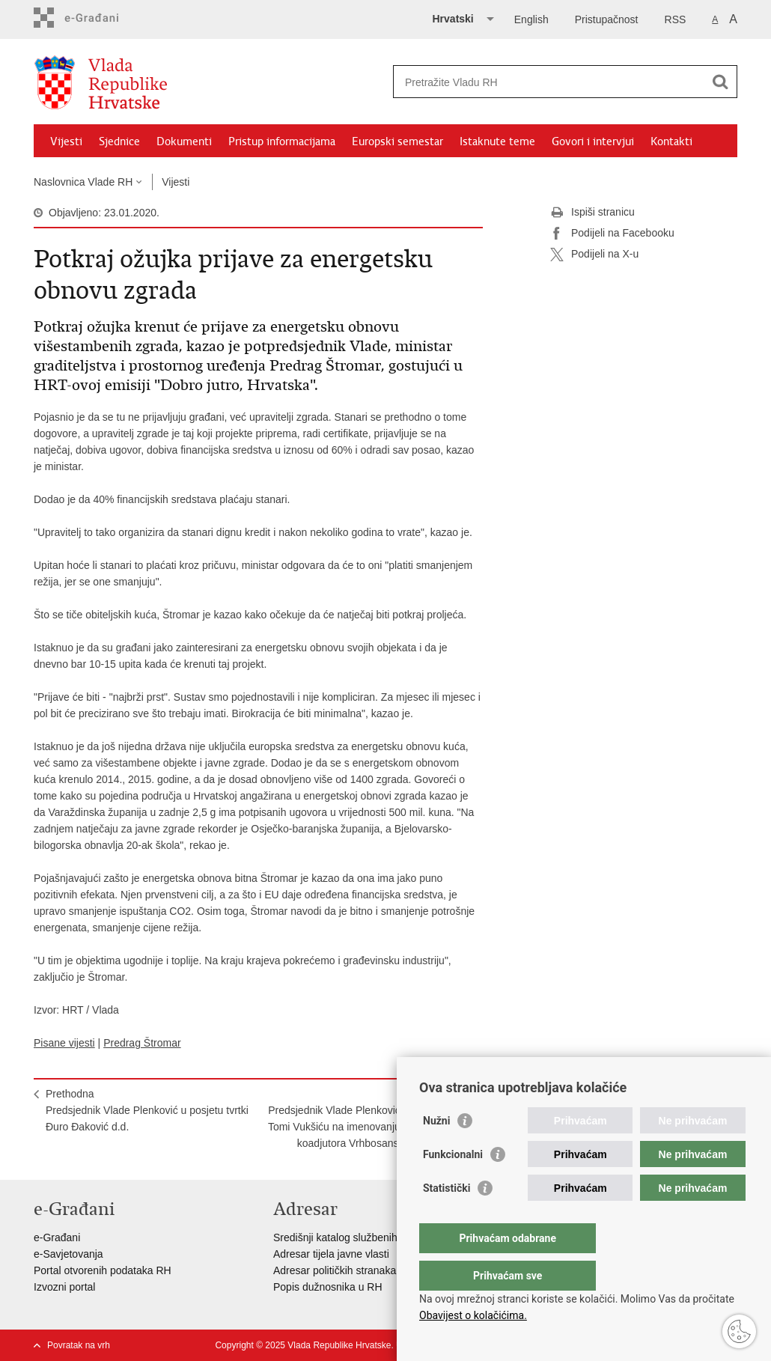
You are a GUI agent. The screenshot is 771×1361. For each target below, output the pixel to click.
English (531, 19)
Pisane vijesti (64, 1043)
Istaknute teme (497, 141)
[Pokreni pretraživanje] (720, 82)
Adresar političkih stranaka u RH (348, 1270)
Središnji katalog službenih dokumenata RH (374, 1237)
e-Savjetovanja (68, 1254)
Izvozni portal (64, 1287)
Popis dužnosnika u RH (328, 1287)
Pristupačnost (607, 19)
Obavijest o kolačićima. (473, 1315)
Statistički (446, 1218)
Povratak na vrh (78, 1345)
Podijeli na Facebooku (612, 233)
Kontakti (671, 141)
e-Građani (57, 1237)
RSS (675, 19)
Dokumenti (184, 141)
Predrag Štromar (141, 1043)
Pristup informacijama (281, 141)
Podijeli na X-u (594, 254)
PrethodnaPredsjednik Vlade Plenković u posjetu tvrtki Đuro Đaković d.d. (147, 1110)
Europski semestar (397, 141)
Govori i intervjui (593, 141)
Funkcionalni (453, 1184)
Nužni (436, 1151)
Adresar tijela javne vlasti (331, 1254)
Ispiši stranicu (592, 212)
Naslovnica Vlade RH (83, 182)
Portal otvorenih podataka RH (102, 1270)
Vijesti (66, 141)
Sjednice (119, 141)
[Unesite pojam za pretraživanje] (549, 82)
